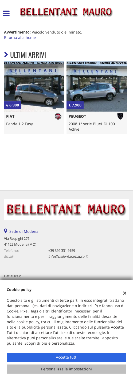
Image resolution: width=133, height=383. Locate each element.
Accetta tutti (66, 357)
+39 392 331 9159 (61, 250)
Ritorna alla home (20, 37)
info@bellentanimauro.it (68, 256)
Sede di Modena (23, 231)
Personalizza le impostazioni (66, 368)
